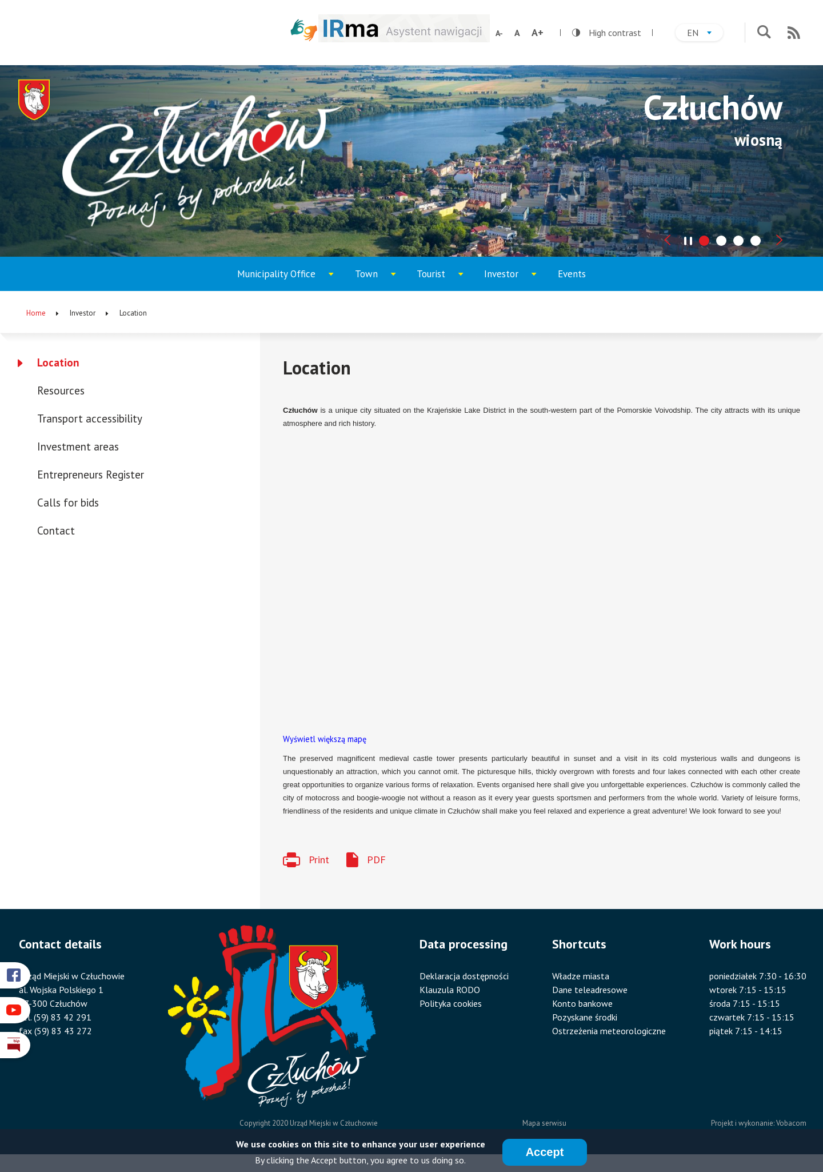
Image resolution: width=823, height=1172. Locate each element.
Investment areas (78, 446)
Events (572, 274)
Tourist (443, 279)
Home (36, 313)
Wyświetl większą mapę (324, 739)
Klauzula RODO (450, 989)
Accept (545, 1152)
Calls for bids (68, 502)
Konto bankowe (582, 1003)
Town (380, 279)
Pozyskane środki (584, 1017)
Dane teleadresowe (590, 989)
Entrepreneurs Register (90, 474)
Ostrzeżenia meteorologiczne (609, 1031)
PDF (376, 859)
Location (58, 362)
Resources (61, 390)
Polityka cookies (451, 1003)
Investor (512, 279)
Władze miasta (580, 976)
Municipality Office (276, 279)
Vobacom (791, 1123)
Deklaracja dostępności (464, 976)
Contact (56, 530)
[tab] (704, 241)
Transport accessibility (89, 418)
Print (319, 859)
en (705, 34)
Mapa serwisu (544, 1123)
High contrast (606, 32)
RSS (794, 32)
